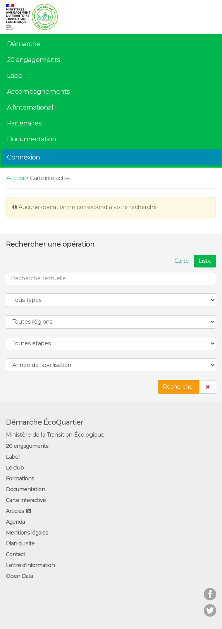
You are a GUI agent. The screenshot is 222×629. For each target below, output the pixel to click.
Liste (205, 260)
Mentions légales (27, 532)
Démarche (23, 44)
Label (15, 75)
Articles (15, 510)
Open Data (19, 575)
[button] (207, 387)
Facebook (210, 589)
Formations (20, 478)
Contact (15, 554)
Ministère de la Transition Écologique (55, 434)
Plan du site (20, 543)
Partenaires (24, 123)
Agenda (15, 521)
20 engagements (33, 59)
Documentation (31, 139)
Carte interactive (26, 500)
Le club (15, 467)
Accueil (15, 178)
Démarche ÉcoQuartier (44, 422)
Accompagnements (38, 91)
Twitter (210, 605)
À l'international (30, 107)
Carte (181, 260)
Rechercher (178, 386)
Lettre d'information (30, 565)
